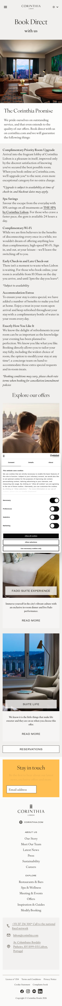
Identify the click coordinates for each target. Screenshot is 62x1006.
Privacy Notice (50, 979)
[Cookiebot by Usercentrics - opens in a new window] (45, 456)
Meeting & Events (31, 893)
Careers (31, 867)
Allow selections (31, 542)
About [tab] (50, 462)
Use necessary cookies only (31, 548)
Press (31, 855)
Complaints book (40, 984)
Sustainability (31, 861)
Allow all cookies (31, 536)
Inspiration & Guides (31, 904)
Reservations (31, 749)
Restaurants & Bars (31, 882)
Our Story (31, 838)
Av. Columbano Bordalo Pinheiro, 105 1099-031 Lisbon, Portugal (30, 946)
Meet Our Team (31, 844)
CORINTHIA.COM (31, 822)
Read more (31, 620)
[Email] (21, 789)
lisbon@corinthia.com (25, 935)
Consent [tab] (11, 462)
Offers (31, 899)
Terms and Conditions (31, 979)
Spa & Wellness (31, 887)
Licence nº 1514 (12, 979)
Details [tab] (31, 462)
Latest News (31, 850)
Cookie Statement (29, 491)
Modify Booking (31, 910)
